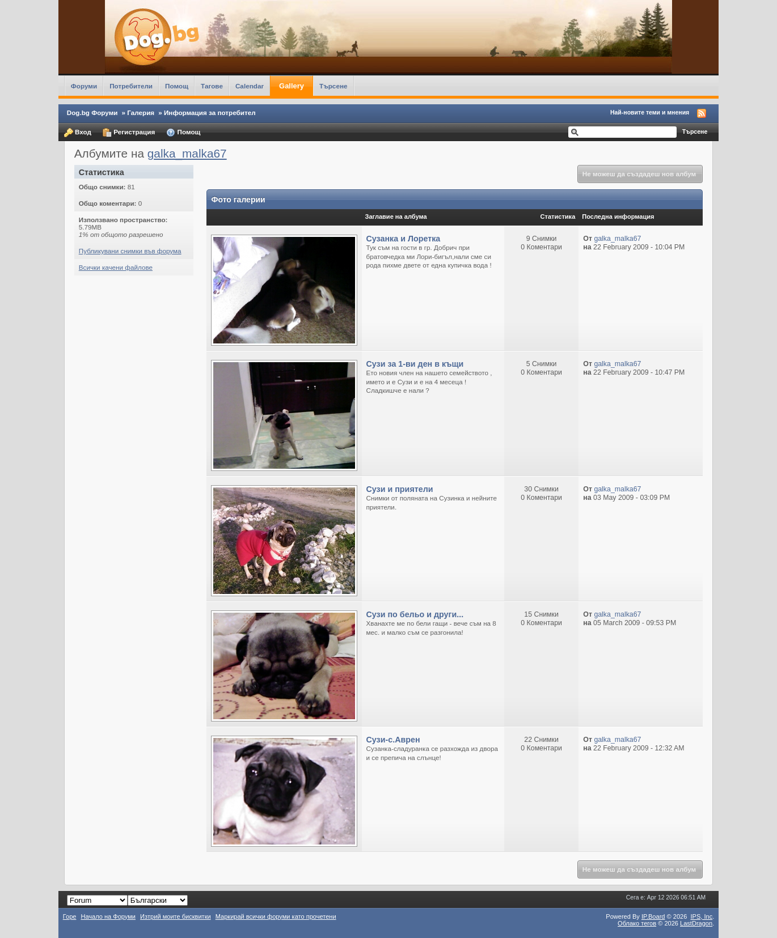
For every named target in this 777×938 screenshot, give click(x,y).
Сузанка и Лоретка (403, 238)
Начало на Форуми (108, 916)
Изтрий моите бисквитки (175, 916)
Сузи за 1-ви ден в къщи (415, 363)
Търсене (333, 86)
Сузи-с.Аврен (393, 739)
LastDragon (696, 923)
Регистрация (129, 132)
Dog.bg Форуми (92, 112)
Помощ (176, 86)
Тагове (212, 86)
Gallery (291, 86)
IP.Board (653, 916)
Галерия (140, 112)
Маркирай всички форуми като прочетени (276, 916)
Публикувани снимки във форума (130, 250)
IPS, (701, 916)
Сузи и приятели (399, 489)
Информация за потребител (210, 112)
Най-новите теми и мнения (649, 112)
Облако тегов (637, 923)
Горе (70, 916)
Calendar (249, 86)
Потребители (131, 86)
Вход (77, 132)
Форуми (84, 86)
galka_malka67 (187, 153)
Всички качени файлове (116, 267)
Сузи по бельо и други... (415, 614)
